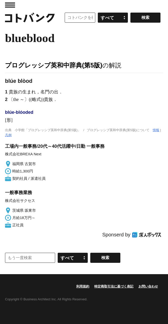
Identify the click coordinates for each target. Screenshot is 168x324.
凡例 (8, 135)
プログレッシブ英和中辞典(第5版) (53, 65)
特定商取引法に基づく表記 (113, 286)
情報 (156, 130)
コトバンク (30, 18)
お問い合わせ (148, 286)
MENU (10, 5)
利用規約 (82, 286)
